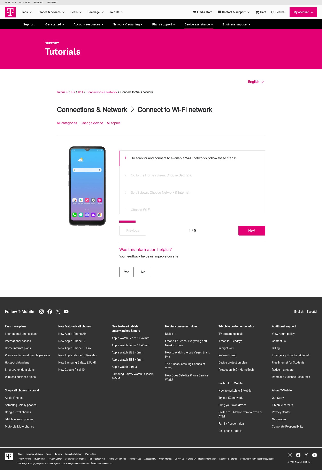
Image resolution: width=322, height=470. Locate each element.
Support (28, 24)
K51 (80, 92)
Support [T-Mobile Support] (52, 43)
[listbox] (192, 181)
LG (73, 92)
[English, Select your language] (256, 82)
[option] (192, 158)
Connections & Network (101, 92)
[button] (54, 24)
